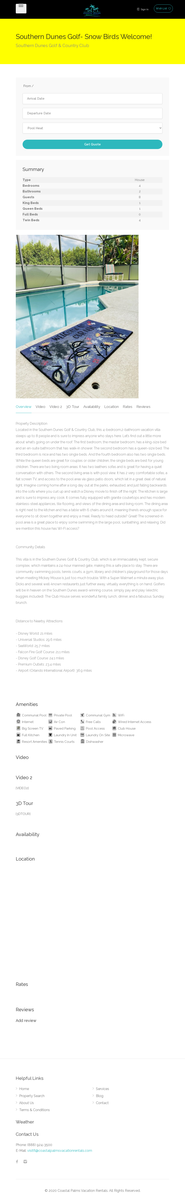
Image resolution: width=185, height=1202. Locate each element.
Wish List (163, 8)
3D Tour (72, 406)
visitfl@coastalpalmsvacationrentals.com (59, 1151)
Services (102, 1089)
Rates (127, 406)
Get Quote (92, 144)
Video (40, 406)
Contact (102, 1103)
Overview (24, 406)
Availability (91, 406)
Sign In (143, 9)
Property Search (32, 1096)
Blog (99, 1096)
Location (111, 406)
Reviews (143, 406)
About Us (26, 1103)
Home (24, 1089)
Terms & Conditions (34, 1110)
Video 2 (55, 406)
